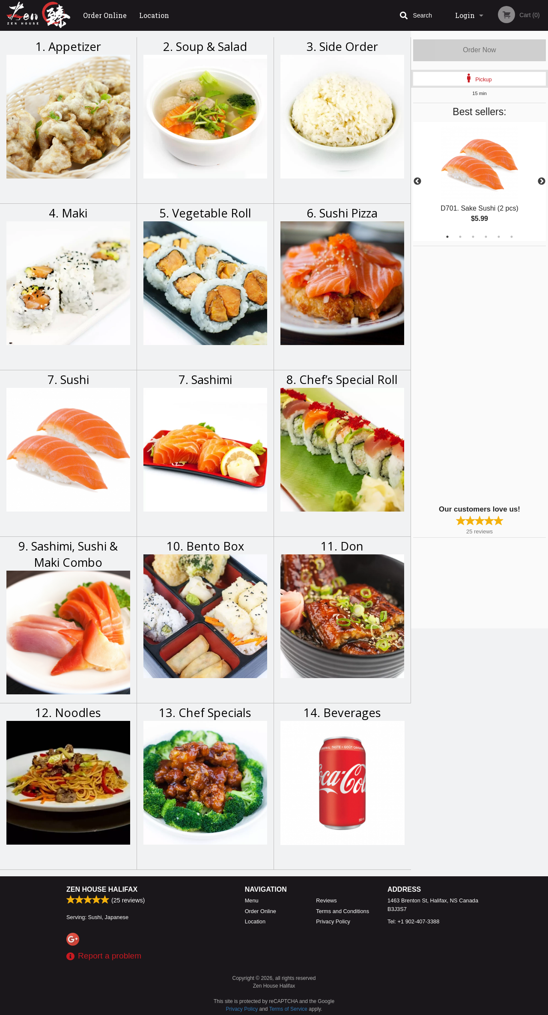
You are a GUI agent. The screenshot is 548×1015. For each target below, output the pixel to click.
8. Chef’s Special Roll (342, 379)
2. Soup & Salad (205, 46)
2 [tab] (460, 236)
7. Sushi (68, 379)
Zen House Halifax (101, 889)
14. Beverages (342, 712)
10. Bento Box (205, 546)
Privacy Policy (333, 921)
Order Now (479, 50)
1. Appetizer (68, 46)
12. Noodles (68, 712)
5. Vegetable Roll (205, 213)
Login (465, 15)
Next (541, 181)
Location (154, 15)
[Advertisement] (466, 374)
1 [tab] (447, 236)
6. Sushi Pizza (342, 213)
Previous (417, 181)
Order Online (105, 15)
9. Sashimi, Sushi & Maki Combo (68, 554)
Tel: (413, 921)
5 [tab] (498, 236)
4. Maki (68, 213)
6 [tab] (511, 236)
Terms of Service (288, 1009)
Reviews (326, 900)
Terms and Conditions (342, 911)
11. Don (342, 546)
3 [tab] (473, 236)
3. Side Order (342, 46)
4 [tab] (486, 236)
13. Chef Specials (205, 712)
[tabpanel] (479, 181)
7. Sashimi (205, 379)
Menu (252, 900)
